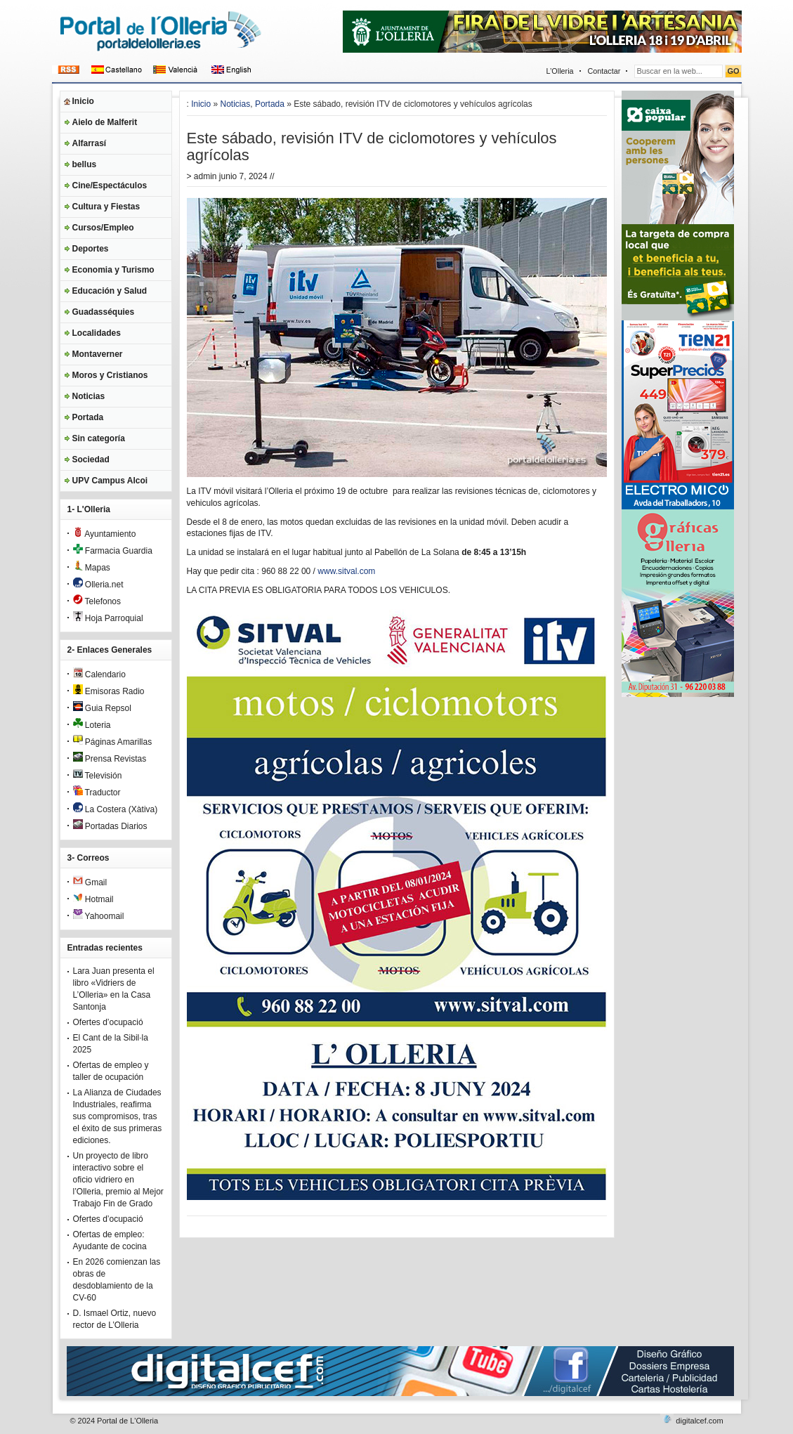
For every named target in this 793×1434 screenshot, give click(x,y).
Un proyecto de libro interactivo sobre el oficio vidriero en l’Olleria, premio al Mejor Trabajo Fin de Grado (118, 1179)
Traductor (97, 792)
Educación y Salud (110, 291)
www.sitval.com (346, 571)
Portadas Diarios (110, 826)
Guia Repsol (102, 708)
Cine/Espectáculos (110, 185)
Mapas (91, 568)
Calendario (99, 674)
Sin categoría (98, 438)
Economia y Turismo (113, 270)
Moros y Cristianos (110, 375)
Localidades (96, 333)
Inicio (83, 101)
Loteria (92, 725)
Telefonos (97, 601)
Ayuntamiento (104, 534)
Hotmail (93, 899)
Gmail (90, 882)
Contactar (604, 71)
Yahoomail (98, 916)
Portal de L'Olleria (127, 1420)
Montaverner (97, 354)
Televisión (97, 776)
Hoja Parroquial (108, 618)
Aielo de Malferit (105, 122)
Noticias (88, 396)
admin (205, 176)
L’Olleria (560, 71)
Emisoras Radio (109, 691)
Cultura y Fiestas (106, 206)
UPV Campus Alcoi (110, 480)
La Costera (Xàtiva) (115, 809)
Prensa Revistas (110, 759)
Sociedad (91, 459)
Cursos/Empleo (103, 228)
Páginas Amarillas (112, 742)
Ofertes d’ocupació (108, 1022)
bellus (84, 164)
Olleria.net (98, 584)
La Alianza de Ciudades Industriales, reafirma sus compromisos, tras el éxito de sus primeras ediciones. (117, 1116)
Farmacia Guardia (112, 551)
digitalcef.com (699, 1420)
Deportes (90, 249)
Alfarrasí (89, 143)
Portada (88, 417)
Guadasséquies (103, 312)
